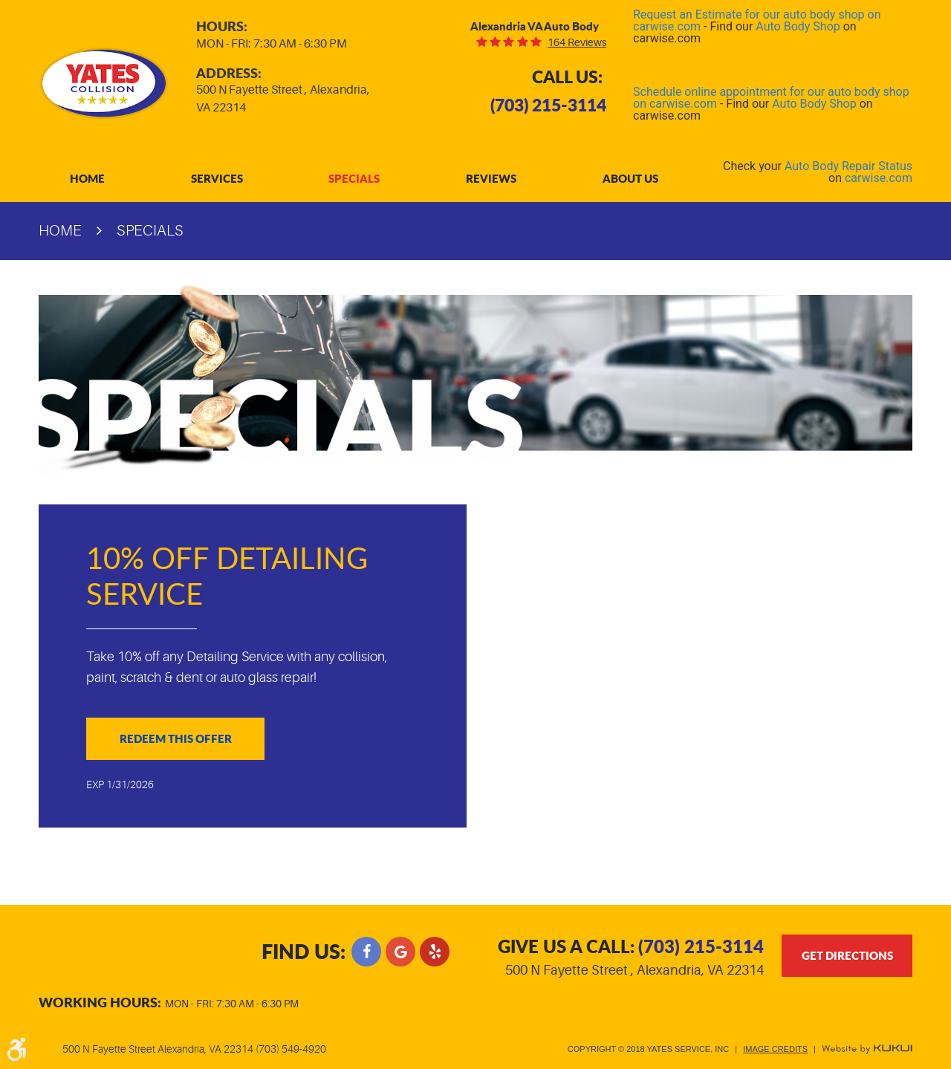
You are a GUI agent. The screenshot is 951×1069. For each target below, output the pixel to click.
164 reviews (577, 42)
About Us (630, 178)
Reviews (491, 178)
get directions (847, 955)
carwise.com (878, 178)
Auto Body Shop (798, 26)
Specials (354, 178)
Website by (867, 1049)
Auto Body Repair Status (848, 166)
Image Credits (775, 1048)
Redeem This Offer (176, 738)
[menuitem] (87, 178)
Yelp (434, 951)
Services (217, 178)
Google (400, 951)
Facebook (366, 951)
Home (87, 178)
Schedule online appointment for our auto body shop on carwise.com (771, 98)
